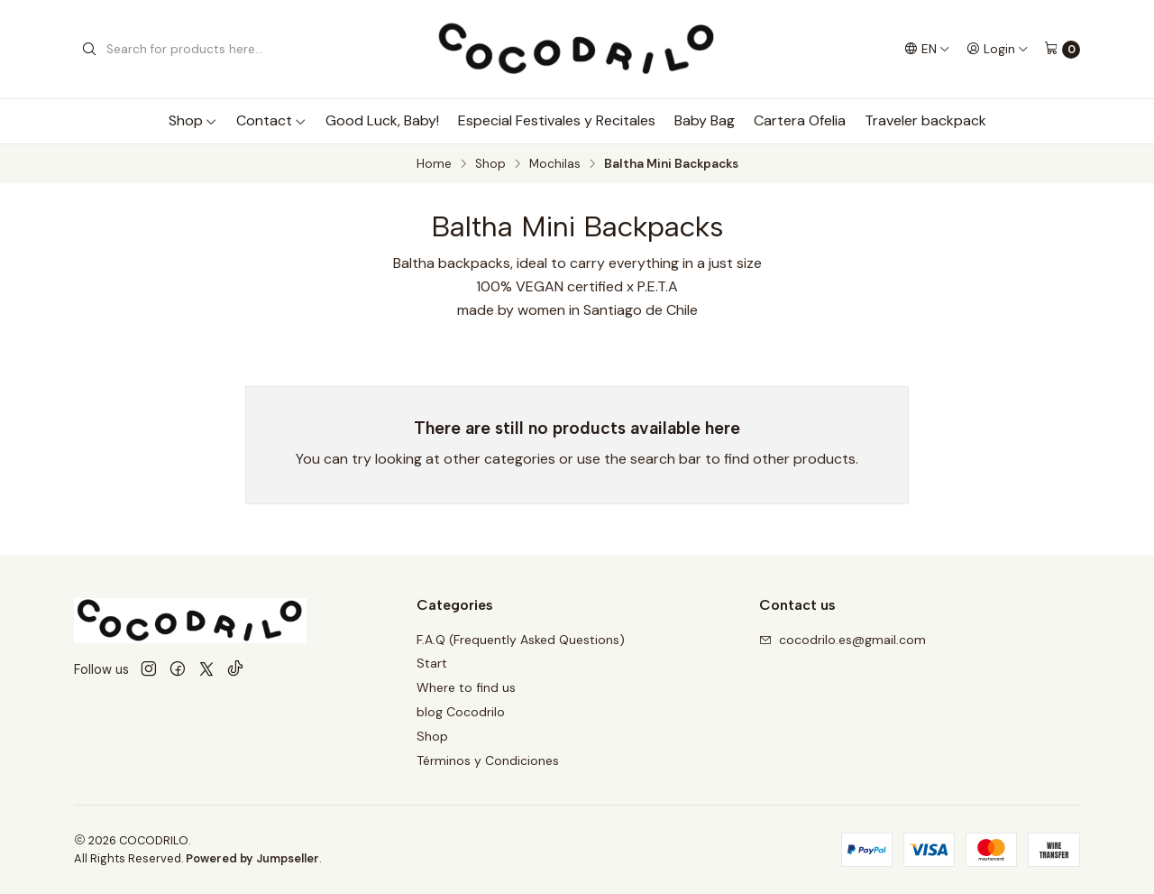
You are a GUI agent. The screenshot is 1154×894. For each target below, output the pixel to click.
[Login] (998, 48)
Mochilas (555, 164)
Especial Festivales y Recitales (556, 120)
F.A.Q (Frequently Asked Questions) (521, 639)
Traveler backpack (925, 120)
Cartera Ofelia (800, 120)
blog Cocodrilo (461, 712)
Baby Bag (704, 120)
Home (434, 164)
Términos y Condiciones (488, 760)
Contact (271, 120)
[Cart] (1062, 50)
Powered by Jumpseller (252, 858)
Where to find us (466, 687)
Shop (193, 120)
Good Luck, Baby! (382, 120)
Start (432, 663)
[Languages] (927, 48)
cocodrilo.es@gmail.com (842, 639)
